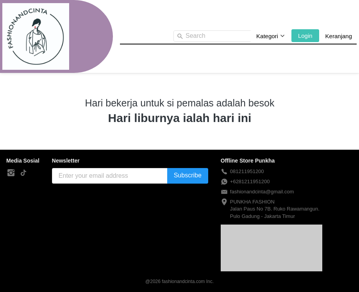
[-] (11, 173)
